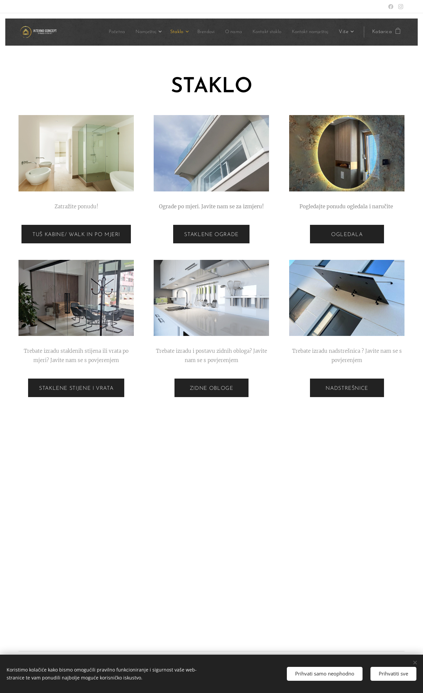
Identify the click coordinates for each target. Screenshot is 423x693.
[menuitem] (97, 32)
